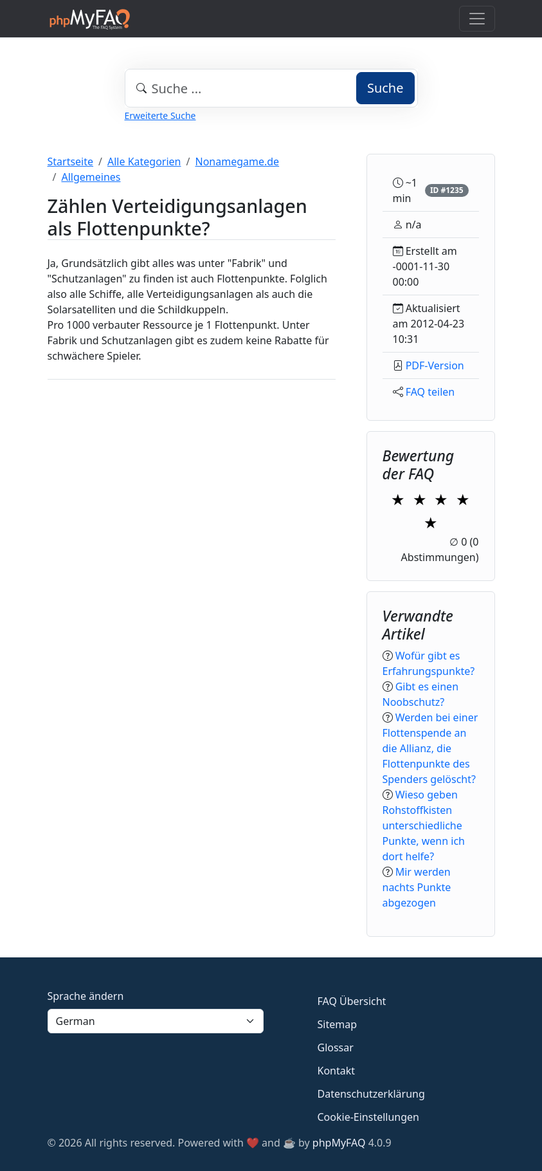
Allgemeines (90, 177)
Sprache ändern (86, 996)
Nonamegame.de (237, 161)
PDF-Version (435, 365)
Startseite (71, 161)
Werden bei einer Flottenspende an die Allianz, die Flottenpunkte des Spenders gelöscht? (430, 748)
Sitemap (337, 1024)
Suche (385, 88)
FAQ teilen (430, 392)
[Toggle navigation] (477, 19)
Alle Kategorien (144, 161)
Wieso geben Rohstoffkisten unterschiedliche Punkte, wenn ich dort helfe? (424, 825)
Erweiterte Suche (160, 115)
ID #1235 (447, 190)
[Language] (156, 1021)
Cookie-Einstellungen (368, 1117)
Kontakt (337, 1071)
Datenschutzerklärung (371, 1094)
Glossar (336, 1047)
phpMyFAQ (339, 1143)
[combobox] (271, 88)
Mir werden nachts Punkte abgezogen (417, 887)
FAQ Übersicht (352, 1001)
